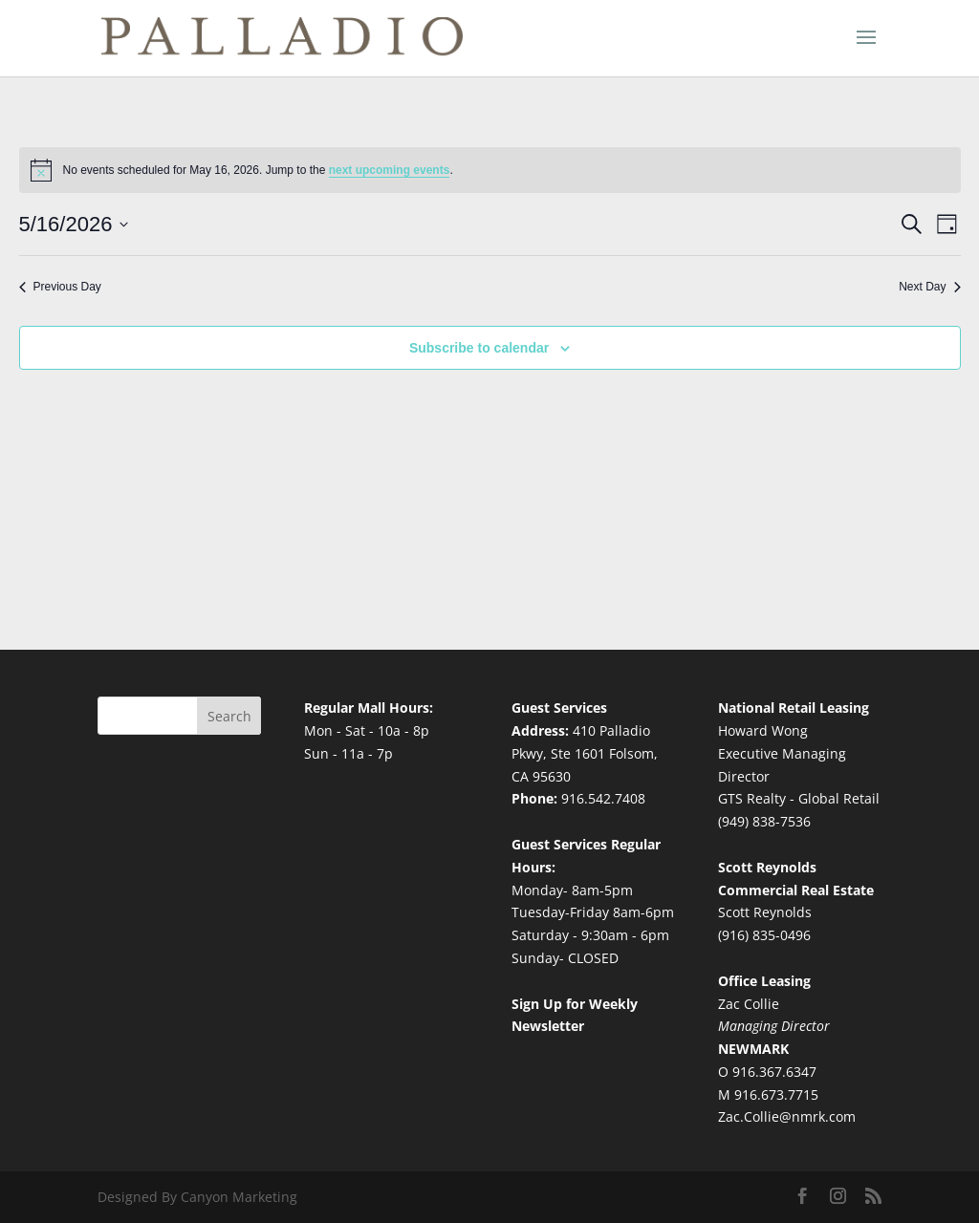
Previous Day (60, 286)
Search (229, 716)
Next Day (929, 286)
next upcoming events (389, 170)
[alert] (490, 170)
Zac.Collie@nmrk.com (787, 1116)
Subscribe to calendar (479, 347)
